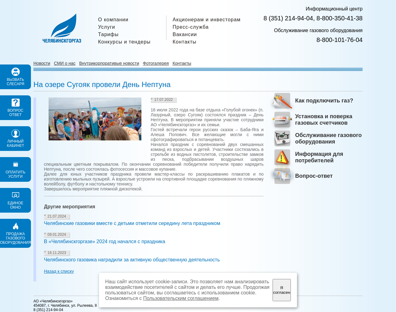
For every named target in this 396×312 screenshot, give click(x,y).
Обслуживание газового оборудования (328, 138)
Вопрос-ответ (314, 176)
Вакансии (185, 34)
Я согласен (281, 290)
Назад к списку (59, 271)
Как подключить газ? (324, 101)
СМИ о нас (64, 63)
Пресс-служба (191, 27)
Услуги (106, 27)
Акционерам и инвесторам (207, 19)
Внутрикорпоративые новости (109, 63)
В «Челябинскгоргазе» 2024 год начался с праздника (104, 241)
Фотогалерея (156, 63)
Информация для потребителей (319, 157)
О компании (113, 19)
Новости (41, 63)
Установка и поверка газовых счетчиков (323, 119)
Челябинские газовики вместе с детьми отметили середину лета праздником (132, 223)
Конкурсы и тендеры (124, 41)
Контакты (184, 41)
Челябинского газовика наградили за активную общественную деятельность (132, 259)
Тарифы (108, 34)
